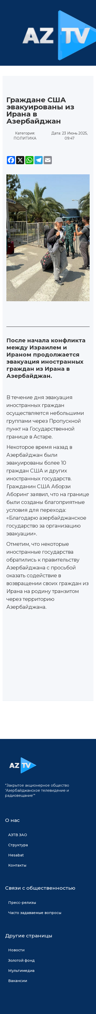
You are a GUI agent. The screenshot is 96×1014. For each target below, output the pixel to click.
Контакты (17, 865)
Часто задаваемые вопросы (34, 912)
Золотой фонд (21, 960)
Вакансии (17, 980)
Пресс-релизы (22, 902)
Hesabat (16, 855)
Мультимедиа (21, 970)
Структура (18, 845)
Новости (16, 950)
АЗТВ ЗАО (17, 835)
